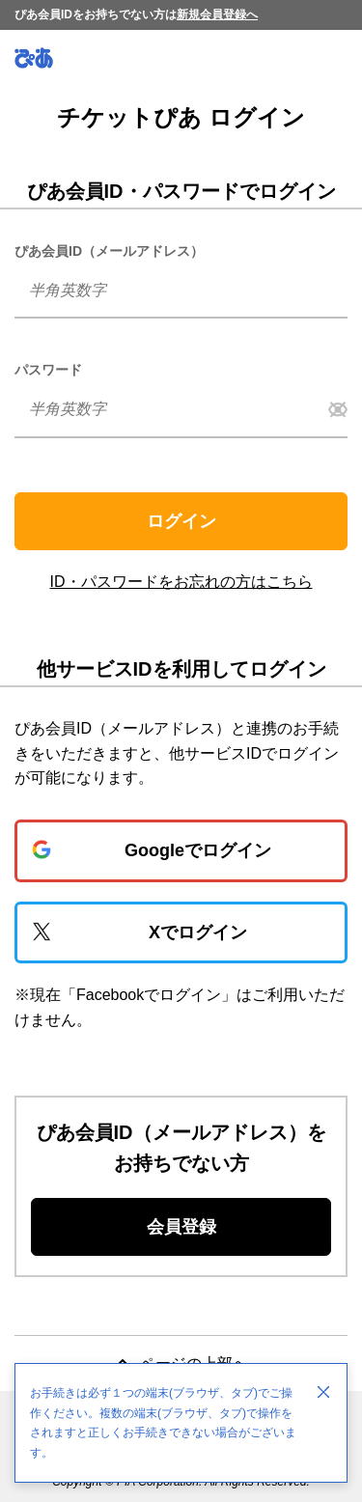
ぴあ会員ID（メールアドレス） (109, 251)
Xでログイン (198, 932)
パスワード (48, 369)
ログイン (181, 521)
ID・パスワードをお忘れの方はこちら (181, 581)
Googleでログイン (198, 850)
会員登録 (181, 1227)
